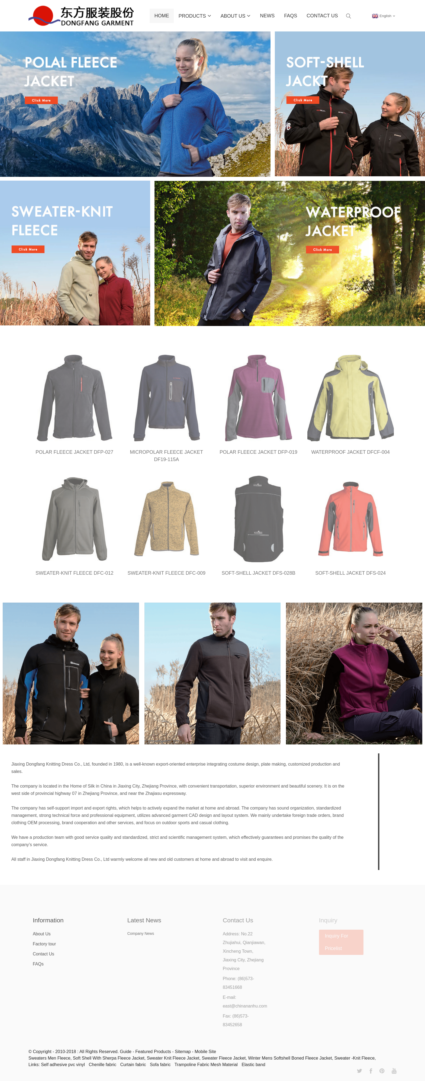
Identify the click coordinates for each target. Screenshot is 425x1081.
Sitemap (183, 1051)
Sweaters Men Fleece (49, 1058)
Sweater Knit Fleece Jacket (173, 1058)
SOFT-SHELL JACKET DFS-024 (350, 576)
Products (195, 16)
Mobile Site (205, 1051)
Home (161, 15)
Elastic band (253, 1064)
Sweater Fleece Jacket (224, 1058)
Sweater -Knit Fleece (354, 1058)
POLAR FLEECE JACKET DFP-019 (258, 455)
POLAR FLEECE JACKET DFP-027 (74, 455)
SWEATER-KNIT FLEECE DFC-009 (166, 576)
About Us (236, 16)
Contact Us (322, 15)
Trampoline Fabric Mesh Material (206, 1064)
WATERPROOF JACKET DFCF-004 (350, 455)
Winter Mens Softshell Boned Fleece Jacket (290, 1058)
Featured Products (153, 1051)
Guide (125, 1051)
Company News (149, 933)
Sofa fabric (160, 1064)
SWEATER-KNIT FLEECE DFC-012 (74, 576)
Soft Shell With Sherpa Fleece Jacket (108, 1058)
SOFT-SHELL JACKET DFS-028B (258, 576)
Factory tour (50, 944)
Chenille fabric (102, 1064)
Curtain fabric (133, 1064)
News (267, 15)
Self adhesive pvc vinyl (63, 1064)
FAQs (290, 15)
